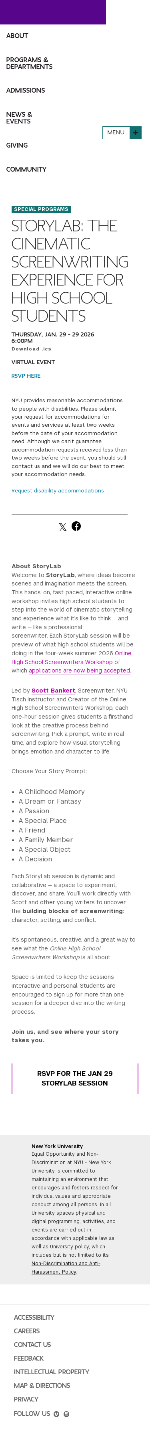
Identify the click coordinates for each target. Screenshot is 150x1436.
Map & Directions (42, 1386)
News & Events (19, 118)
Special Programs (41, 209)
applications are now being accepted (79, 670)
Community (26, 169)
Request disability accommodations (58, 490)
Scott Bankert (53, 690)
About (17, 36)
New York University (57, 1146)
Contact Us (32, 1345)
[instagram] (66, 1415)
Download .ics (32, 349)
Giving (17, 145)
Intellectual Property (51, 1372)
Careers (27, 1331)
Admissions (25, 90)
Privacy (26, 1399)
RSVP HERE (26, 376)
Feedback (29, 1358)
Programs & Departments (29, 63)
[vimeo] (56, 1415)
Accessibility (34, 1317)
